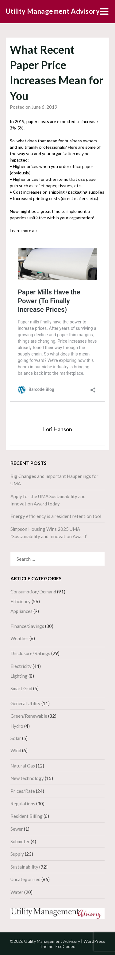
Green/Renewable (28, 716)
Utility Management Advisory (53, 11)
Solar (15, 738)
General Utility (25, 703)
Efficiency (20, 601)
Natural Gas (22, 765)
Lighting (19, 676)
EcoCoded (65, 946)
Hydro (16, 726)
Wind (15, 750)
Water (16, 892)
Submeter (20, 841)
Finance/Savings (27, 626)
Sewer (16, 829)
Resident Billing (26, 816)
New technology (27, 778)
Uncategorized (25, 879)
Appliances (21, 611)
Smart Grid (21, 688)
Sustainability (24, 866)
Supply (17, 854)
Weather (19, 638)
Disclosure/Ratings (30, 653)
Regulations (22, 803)
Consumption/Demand (33, 591)
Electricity (21, 666)
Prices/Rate (22, 791)
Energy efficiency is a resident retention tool (55, 516)
